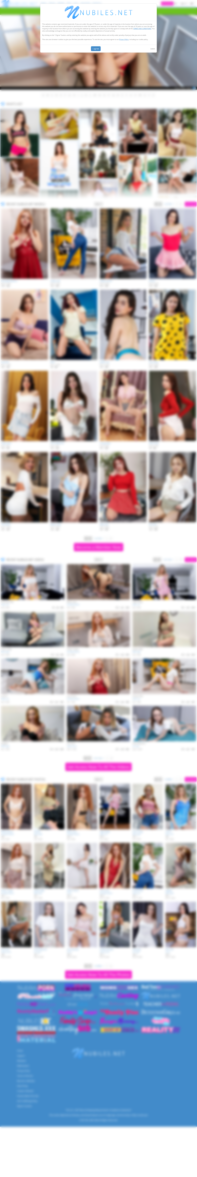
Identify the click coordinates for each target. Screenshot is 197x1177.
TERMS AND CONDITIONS (142, 29)
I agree (96, 48)
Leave (152, 49)
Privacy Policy (124, 39)
